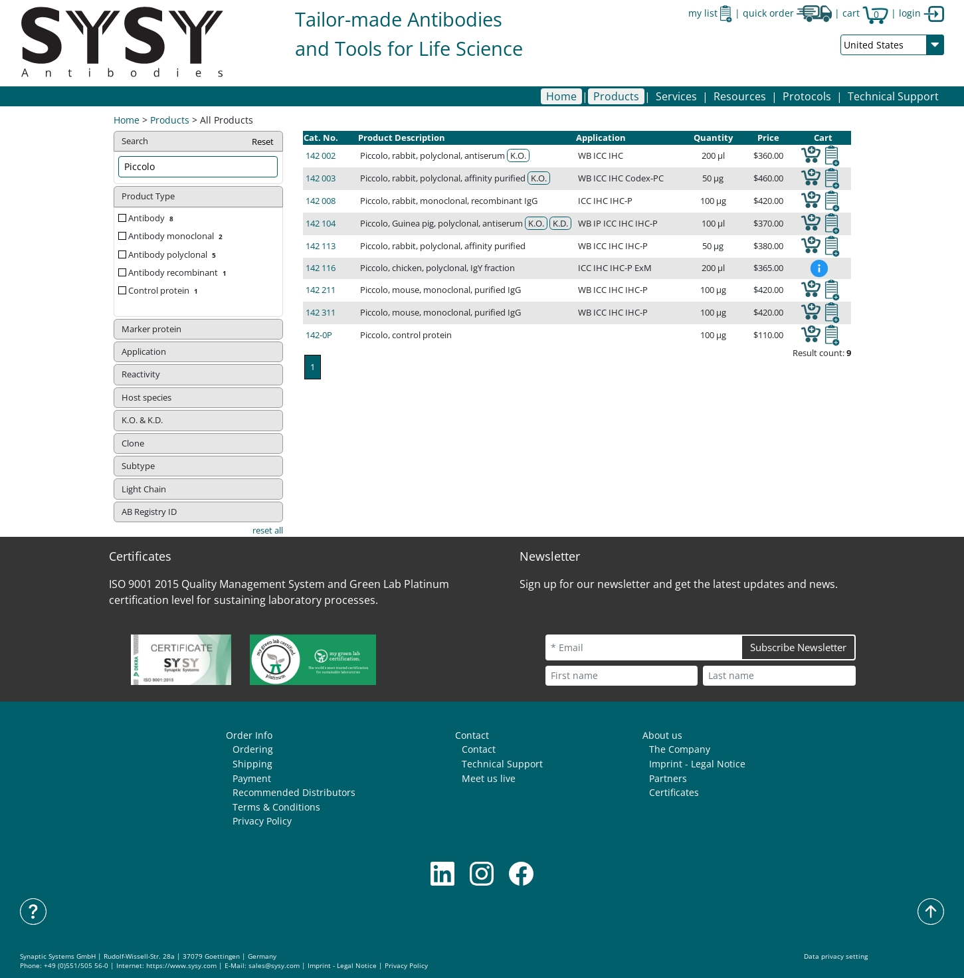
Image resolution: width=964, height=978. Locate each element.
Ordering (253, 749)
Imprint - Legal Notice (697, 763)
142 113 (321, 246)
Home (561, 96)
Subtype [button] (138, 466)
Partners (668, 778)
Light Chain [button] (144, 489)
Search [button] (198, 142)
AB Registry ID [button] (149, 512)
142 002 (321, 155)
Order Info (249, 735)
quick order (787, 13)
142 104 (321, 223)
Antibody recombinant (178, 272)
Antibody (152, 218)
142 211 (321, 290)
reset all (267, 530)
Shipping (252, 763)
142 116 (321, 268)
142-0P (319, 335)
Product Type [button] (148, 196)
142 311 (321, 312)
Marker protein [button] (151, 329)
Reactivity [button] (141, 374)
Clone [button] (133, 443)
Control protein (164, 290)
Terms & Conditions (276, 807)
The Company (679, 749)
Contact (472, 735)
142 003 (321, 178)
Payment (252, 778)
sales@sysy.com (274, 965)
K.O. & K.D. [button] (142, 420)
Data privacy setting (836, 956)
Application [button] (144, 351)
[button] (616, 96)
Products (169, 120)
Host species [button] (146, 397)
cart (865, 13)
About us (662, 735)
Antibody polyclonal (173, 254)
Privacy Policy (262, 821)
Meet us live (489, 778)
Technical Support (893, 96)
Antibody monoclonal (176, 236)
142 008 (321, 201)
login (921, 13)
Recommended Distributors (294, 792)
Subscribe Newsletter (798, 647)
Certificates (674, 792)
